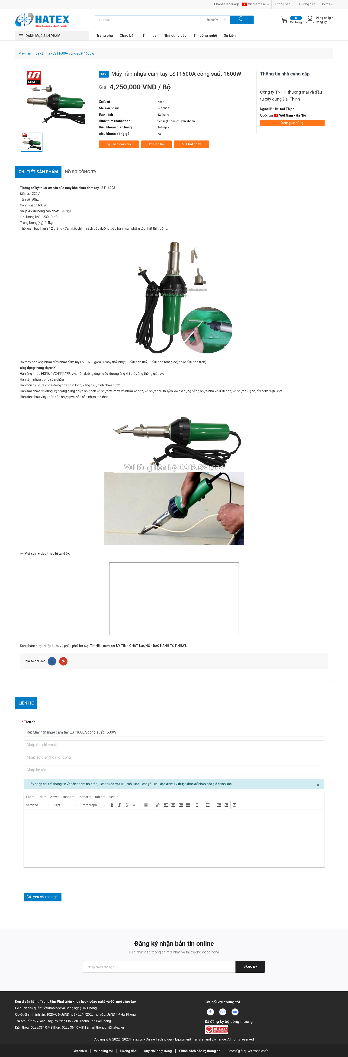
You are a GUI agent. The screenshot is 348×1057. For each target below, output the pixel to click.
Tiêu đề (29, 722)
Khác (161, 102)
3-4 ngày (163, 127)
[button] (38, 805)
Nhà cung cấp (175, 35)
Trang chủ (104, 35)
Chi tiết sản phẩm (38, 171)
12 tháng (163, 114)
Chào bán (127, 35)
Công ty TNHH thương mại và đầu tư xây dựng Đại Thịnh (291, 95)
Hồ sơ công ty (81, 171)
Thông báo (284, 4)
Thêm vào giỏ (119, 144)
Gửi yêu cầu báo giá (42, 897)
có (159, 134)
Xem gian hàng (292, 123)
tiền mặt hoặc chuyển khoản (176, 121)
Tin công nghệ (205, 35)
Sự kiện (230, 35)
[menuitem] (29, 796)
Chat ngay (191, 144)
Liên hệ (156, 144)
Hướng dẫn (307, 4)
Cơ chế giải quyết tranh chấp (248, 1051)
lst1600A (163, 108)
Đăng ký (250, 967)
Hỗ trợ (327, 4)
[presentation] (30, 797)
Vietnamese (255, 4)
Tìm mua (149, 35)
